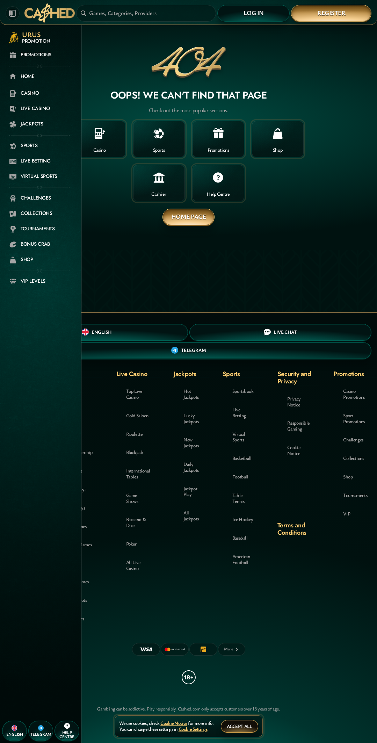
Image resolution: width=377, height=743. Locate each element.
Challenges (353, 439)
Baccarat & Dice (136, 522)
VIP (346, 513)
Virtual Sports (238, 437)
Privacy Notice (294, 401)
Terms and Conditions (291, 528)
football (240, 476)
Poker (131, 543)
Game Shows (132, 498)
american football (241, 559)
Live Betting (239, 412)
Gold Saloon (137, 415)
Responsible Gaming (298, 425)
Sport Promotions (354, 418)
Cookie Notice (293, 450)
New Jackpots (191, 442)
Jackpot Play (190, 491)
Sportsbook (243, 391)
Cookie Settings (193, 729)
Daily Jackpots (191, 467)
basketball (242, 458)
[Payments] (231, 649)
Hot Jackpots (191, 394)
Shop (348, 476)
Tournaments (355, 495)
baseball (240, 537)
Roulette (134, 434)
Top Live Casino (134, 394)
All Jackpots (191, 515)
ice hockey (242, 519)
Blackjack (135, 452)
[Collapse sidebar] (13, 13)
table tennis (238, 498)
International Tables (138, 473)
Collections (353, 458)
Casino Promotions (354, 394)
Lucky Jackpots (191, 418)
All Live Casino (133, 565)
